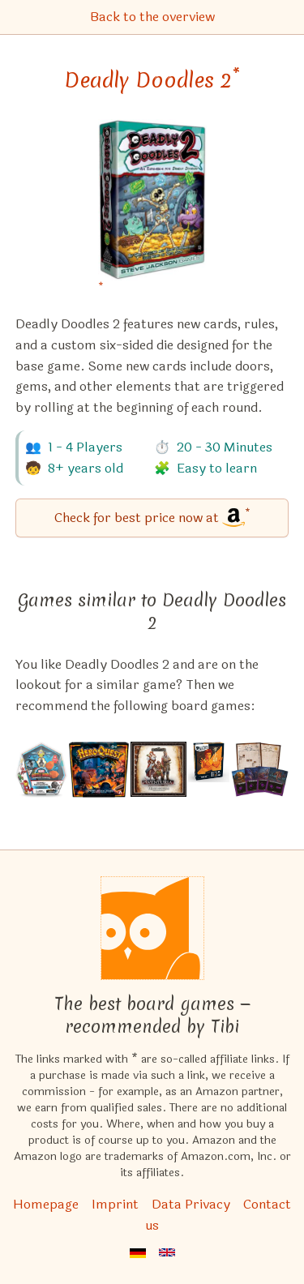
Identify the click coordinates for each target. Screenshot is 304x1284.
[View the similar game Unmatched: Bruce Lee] (208, 770)
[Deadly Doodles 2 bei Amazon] (152, 210)
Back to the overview (152, 16)
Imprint (115, 1204)
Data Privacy (191, 1204)
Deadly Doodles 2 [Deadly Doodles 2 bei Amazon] (152, 80)
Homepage (46, 1204)
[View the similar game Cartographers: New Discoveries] (260, 770)
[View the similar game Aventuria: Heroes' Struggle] (158, 770)
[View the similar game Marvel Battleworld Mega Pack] (41, 770)
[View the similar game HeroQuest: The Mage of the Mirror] (99, 770)
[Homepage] (152, 928)
